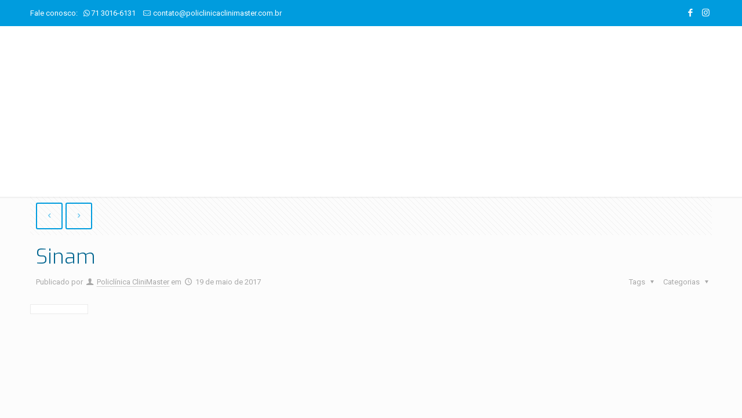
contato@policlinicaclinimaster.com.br (217, 13)
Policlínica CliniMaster (133, 282)
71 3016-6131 (113, 13)
